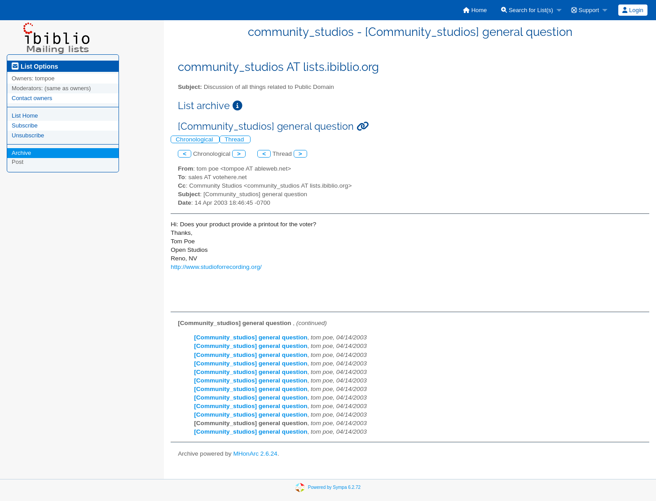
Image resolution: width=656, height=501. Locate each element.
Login (632, 10)
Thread (235, 139)
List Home (25, 115)
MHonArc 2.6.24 (255, 453)
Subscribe (25, 125)
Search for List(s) (527, 10)
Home (475, 10)
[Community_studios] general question (250, 337)
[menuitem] (475, 10)
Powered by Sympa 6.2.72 (334, 487)
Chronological (195, 139)
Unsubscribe (28, 135)
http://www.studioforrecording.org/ (216, 267)
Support (585, 10)
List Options (35, 66)
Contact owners (32, 98)
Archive (21, 152)
